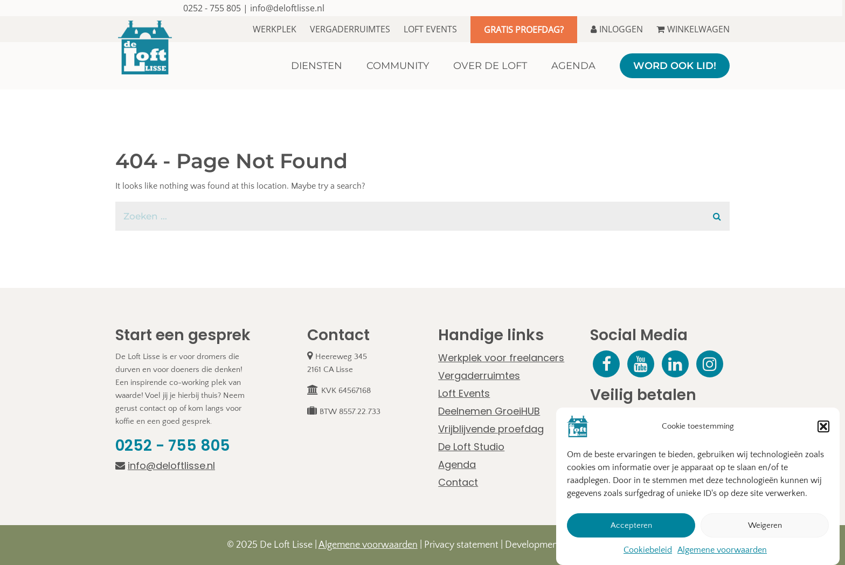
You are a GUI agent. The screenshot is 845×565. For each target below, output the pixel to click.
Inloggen (617, 29)
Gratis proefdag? (524, 30)
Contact (458, 482)
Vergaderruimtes (350, 29)
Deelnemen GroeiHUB (489, 411)
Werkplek (274, 29)
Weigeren (765, 525)
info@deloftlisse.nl (287, 8)
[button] (823, 426)
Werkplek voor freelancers (501, 357)
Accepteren (631, 525)
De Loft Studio (471, 446)
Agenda (457, 464)
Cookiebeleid (648, 550)
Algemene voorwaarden (722, 550)
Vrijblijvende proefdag (491, 429)
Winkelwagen (693, 29)
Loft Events (430, 29)
